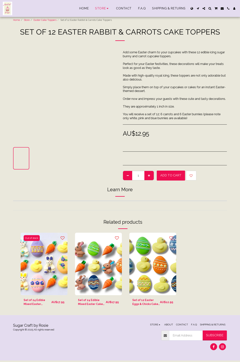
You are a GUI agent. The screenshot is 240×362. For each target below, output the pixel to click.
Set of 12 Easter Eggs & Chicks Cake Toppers (144, 303)
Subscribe (214, 337)
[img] (44, 264)
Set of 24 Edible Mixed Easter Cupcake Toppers (36, 303)
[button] (198, 8)
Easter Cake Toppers (45, 20)
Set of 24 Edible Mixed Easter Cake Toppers (90, 303)
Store (27, 20)
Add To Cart (171, 175)
